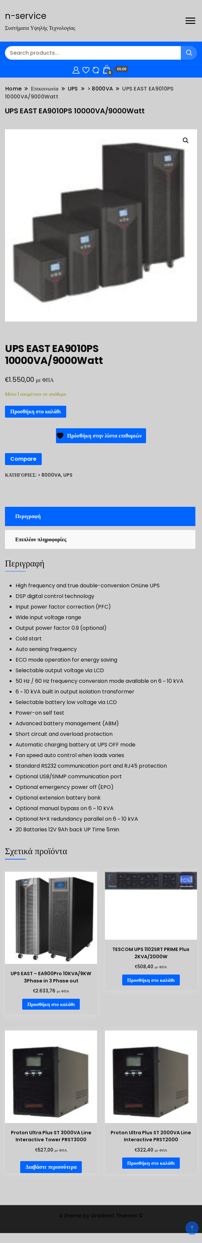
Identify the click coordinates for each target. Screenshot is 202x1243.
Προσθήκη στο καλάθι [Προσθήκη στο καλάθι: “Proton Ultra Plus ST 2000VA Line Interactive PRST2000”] (151, 1162)
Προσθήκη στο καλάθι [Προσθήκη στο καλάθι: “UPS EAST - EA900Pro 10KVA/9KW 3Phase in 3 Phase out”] (51, 1004)
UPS (68, 475)
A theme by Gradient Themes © (101, 1215)
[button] (186, 141)
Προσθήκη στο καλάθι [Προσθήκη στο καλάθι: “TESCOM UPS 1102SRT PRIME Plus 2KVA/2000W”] (151, 980)
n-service (25, 16)
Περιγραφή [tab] (28, 516)
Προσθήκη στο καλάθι (35, 411)
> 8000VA (49, 475)
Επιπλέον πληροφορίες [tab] (40, 539)
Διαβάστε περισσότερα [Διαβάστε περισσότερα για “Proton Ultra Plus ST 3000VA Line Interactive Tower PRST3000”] (50, 1167)
